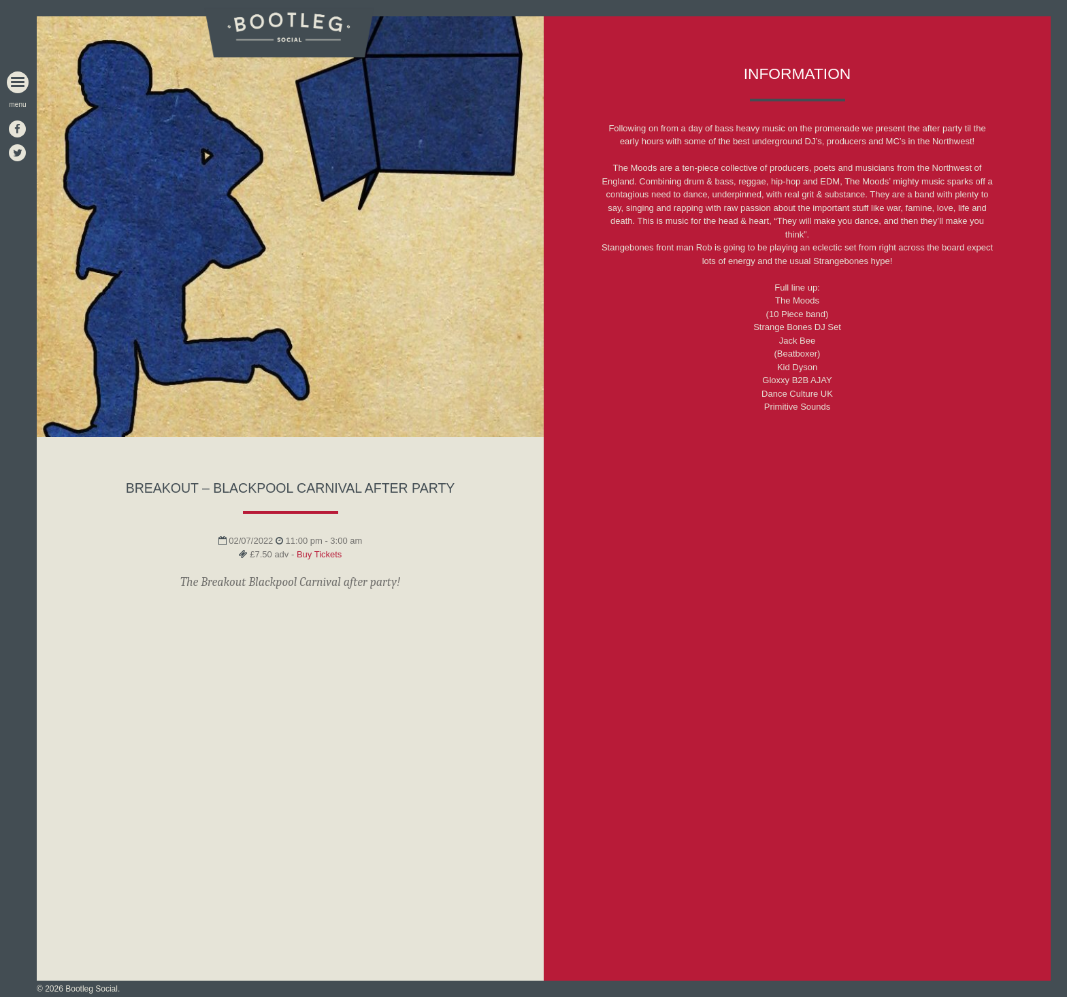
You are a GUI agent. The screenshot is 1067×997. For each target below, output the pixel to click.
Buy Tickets (319, 554)
